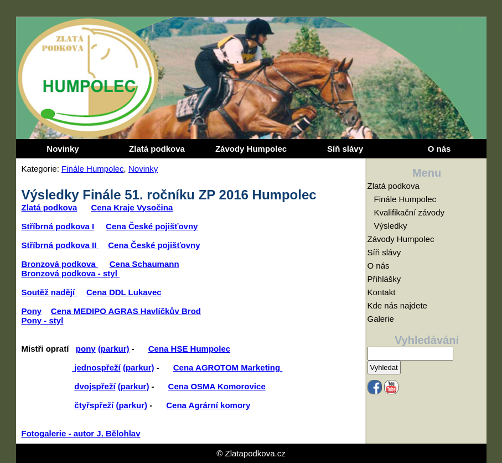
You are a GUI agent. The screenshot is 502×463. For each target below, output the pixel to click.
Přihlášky (384, 279)
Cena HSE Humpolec (189, 348)
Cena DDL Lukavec (124, 292)
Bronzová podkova (60, 264)
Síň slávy (345, 148)
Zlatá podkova (157, 148)
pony (86, 348)
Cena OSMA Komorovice (217, 386)
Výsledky (390, 225)
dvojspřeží (94, 386)
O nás (439, 148)
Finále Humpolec (92, 168)
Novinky (62, 148)
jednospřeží (97, 367)
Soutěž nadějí (49, 292)
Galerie (381, 318)
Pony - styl (43, 320)
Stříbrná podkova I (58, 226)
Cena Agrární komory (208, 405)
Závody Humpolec (251, 148)
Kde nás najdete (397, 305)
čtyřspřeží (93, 405)
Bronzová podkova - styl (71, 273)
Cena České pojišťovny (152, 226)
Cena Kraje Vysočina (132, 207)
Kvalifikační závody (409, 212)
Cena (184, 367)
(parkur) (114, 348)
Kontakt (382, 292)
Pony (32, 311)
